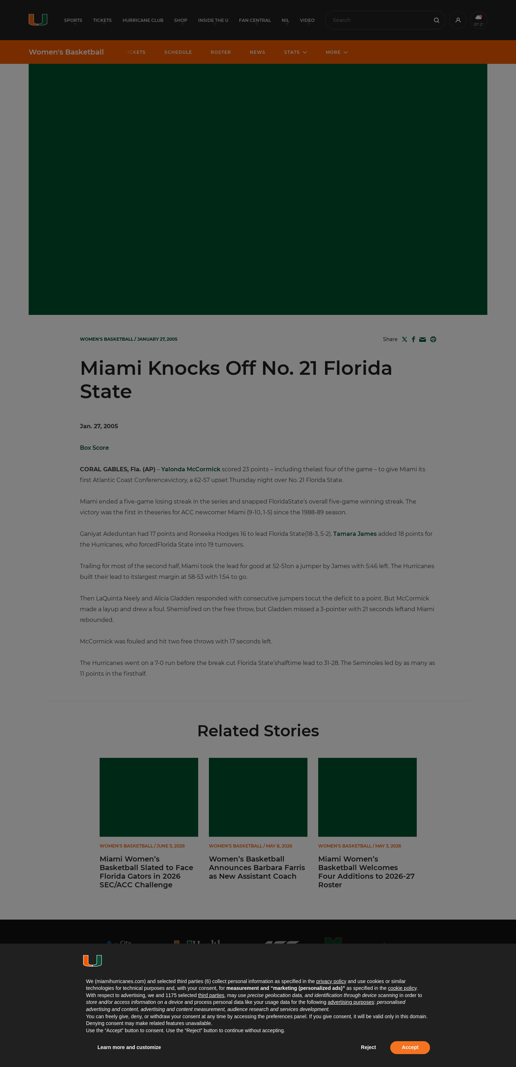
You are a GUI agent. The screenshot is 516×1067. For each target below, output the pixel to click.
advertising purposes (351, 1002)
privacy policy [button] (331, 981)
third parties (211, 995)
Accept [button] (410, 1047)
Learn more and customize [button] (129, 1047)
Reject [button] (368, 1047)
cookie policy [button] (402, 988)
